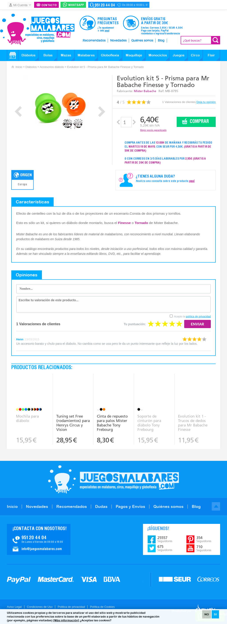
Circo (195, 55)
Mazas (66, 55)
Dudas (101, 506)
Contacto (49, 5)
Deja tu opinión (206, 102)
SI (215, 614)
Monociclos (158, 55)
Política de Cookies (102, 606)
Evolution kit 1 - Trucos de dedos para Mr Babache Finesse (192, 423)
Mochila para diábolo (27, 418)
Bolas (48, 55)
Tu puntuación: (135, 324)
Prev (18, 111)
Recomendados (94, 40)
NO (206, 614)
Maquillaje (134, 55)
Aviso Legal (14, 606)
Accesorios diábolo (52, 67)
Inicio (19, 67)
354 (203, 539)
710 (203, 548)
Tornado (141, 223)
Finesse (124, 223)
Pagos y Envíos (130, 506)
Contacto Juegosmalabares (118, 5)
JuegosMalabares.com (37, 29)
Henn (19, 339)
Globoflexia (110, 55)
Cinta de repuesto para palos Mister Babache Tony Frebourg (112, 423)
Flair (211, 55)
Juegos (178, 55)
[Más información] (66, 620)
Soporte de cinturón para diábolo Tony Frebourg (149, 423)
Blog (161, 40)
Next (101, 111)
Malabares (86, 55)
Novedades (118, 40)
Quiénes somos (142, 40)
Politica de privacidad (71, 606)
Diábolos (28, 55)
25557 (164, 539)
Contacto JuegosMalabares (38, 539)
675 (164, 548)
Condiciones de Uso (40, 606)
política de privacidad (198, 316)
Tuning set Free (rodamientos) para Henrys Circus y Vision (73, 423)
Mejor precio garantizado (153, 130)
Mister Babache (145, 91)
